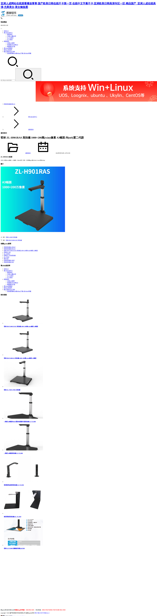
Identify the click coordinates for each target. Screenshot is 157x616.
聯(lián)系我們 (8, 50)
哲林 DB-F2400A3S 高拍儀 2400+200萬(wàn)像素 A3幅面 (20, 358)
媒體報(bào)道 (11, 46)
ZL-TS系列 (10, 38)
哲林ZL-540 (7, 252)
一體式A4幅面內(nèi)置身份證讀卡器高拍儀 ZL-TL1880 (20, 421)
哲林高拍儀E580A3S (9, 249)
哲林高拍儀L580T (9, 262)
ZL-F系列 (10, 39)
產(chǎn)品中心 (8, 32)
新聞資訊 (6, 41)
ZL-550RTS (7, 254)
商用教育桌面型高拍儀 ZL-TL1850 (14, 485)
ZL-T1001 (6, 257)
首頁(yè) (6, 31)
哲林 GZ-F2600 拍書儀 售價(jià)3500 (14, 548)
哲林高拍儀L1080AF (9, 247)
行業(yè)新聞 (10, 43)
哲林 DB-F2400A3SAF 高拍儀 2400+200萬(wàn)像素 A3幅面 (21, 250)
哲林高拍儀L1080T (9, 260)
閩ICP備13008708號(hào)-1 (42, 613)
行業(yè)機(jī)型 (11, 36)
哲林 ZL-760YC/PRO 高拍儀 (12, 390)
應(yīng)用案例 (8, 48)
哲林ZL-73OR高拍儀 (10, 255)
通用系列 (9, 34)
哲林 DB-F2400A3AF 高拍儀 (14, 240)
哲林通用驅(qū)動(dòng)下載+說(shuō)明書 (19, 53)
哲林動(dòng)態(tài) (12, 44)
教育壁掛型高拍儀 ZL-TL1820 (12, 516)
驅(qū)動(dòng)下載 (9, 51)
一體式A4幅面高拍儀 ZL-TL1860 (13, 453)
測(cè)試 (6, 258)
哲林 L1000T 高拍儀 (11, 237)
